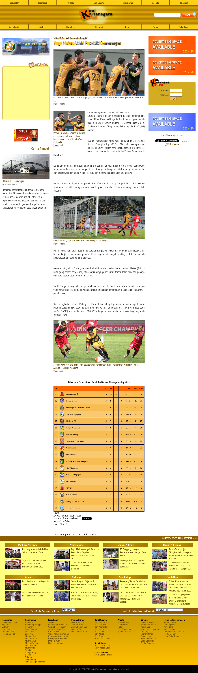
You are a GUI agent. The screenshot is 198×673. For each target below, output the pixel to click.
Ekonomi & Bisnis (148, 624)
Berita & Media (147, 622)
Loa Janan (29, 631)
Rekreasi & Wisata (149, 638)
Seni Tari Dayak (102, 622)
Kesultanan (42, 2)
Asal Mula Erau (78, 622)
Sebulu (28, 655)
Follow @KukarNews (177, 143)
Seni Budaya (99, 2)
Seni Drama (100, 636)
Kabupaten (14, 2)
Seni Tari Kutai (101, 624)
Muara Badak (31, 638)
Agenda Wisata (124, 631)
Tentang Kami (170, 622)
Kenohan (29, 627)
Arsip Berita (14, 27)
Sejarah (5, 624)
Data (127, 27)
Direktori (99, 27)
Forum (155, 27)
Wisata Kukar (124, 622)
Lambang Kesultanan (57, 624)
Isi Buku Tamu (170, 634)
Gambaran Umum (10, 622)
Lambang (6, 629)
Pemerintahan (8, 631)
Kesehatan (145, 627)
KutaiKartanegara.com (172, 135)
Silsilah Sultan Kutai (57, 629)
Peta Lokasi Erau (79, 631)
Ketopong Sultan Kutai (58, 636)
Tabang (28, 657)
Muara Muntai (31, 645)
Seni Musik (99, 634)
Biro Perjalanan (124, 629)
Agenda (155, 2)
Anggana (29, 622)
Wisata (71, 2)
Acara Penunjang (79, 627)
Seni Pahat (99, 631)
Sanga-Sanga (31, 652)
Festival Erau (127, 2)
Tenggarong (30, 659)
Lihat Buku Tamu (171, 636)
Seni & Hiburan (147, 641)
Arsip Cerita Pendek (103, 655)
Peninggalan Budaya (57, 638)
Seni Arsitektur (101, 627)
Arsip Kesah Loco (102, 645)
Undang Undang (55, 643)
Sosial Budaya (147, 643)
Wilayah (5, 627)
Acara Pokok (77, 624)
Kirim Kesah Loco (102, 648)
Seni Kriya (99, 629)
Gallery (42, 27)
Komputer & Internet (150, 629)
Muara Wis (30, 648)
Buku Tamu (184, 27)
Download (70, 27)
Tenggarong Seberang (35, 662)
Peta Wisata (123, 624)
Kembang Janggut (33, 624)
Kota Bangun (31, 629)
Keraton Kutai (54, 631)
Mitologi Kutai (54, 641)
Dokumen (184, 2)
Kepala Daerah (8, 634)
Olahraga (145, 631)
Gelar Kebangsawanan (58, 634)
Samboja (29, 650)
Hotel (120, 627)
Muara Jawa (30, 641)
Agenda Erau (77, 629)
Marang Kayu (31, 636)
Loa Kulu (29, 634)
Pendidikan (146, 636)
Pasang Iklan (170, 624)
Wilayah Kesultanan (57, 627)
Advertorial (169, 627)
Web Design (169, 629)
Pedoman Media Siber (174, 631)
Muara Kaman (31, 643)
